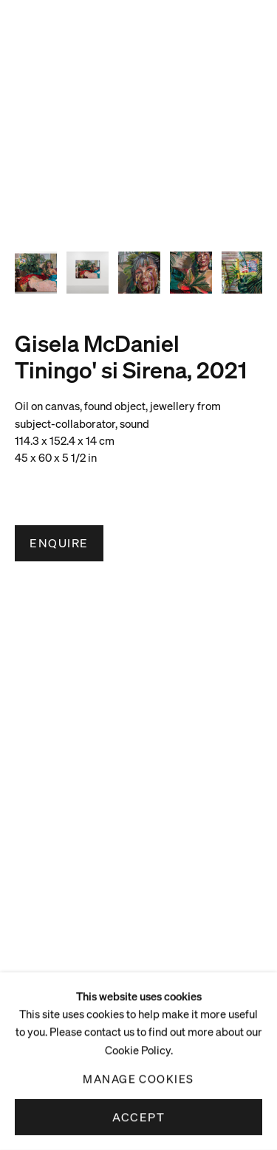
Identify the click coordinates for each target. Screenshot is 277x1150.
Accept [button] (138, 1116)
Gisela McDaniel (97, 342)
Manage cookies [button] (138, 1078)
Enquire (59, 543)
